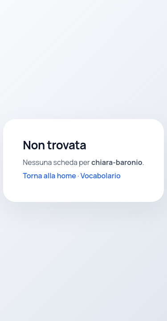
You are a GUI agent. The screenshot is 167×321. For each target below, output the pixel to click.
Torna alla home (49, 176)
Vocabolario (101, 176)
